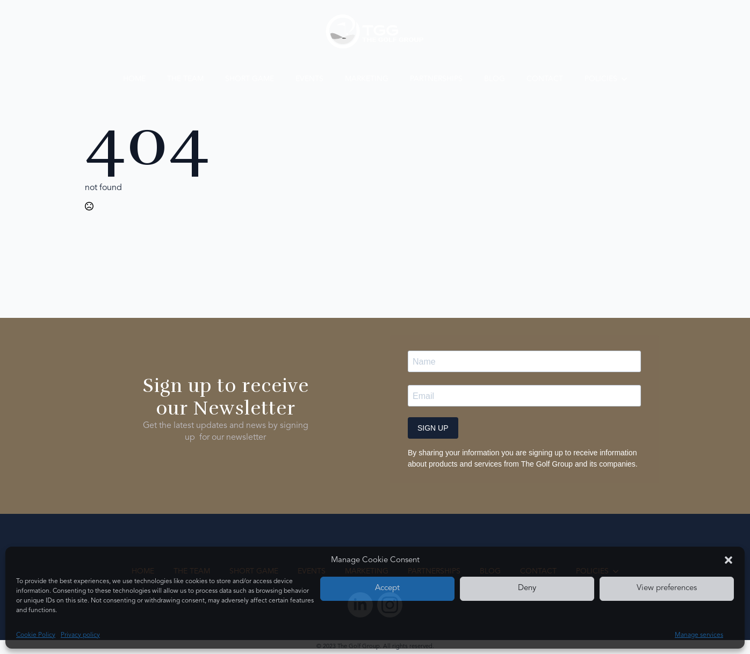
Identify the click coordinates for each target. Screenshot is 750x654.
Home (134, 79)
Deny (527, 588)
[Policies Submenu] (627, 78)
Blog (494, 79)
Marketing (366, 79)
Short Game (249, 79)
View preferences (667, 588)
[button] (728, 560)
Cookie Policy (35, 635)
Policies (601, 79)
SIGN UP (433, 428)
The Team (185, 79)
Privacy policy (80, 635)
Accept (387, 588)
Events (309, 79)
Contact (545, 79)
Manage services (699, 635)
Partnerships (436, 79)
